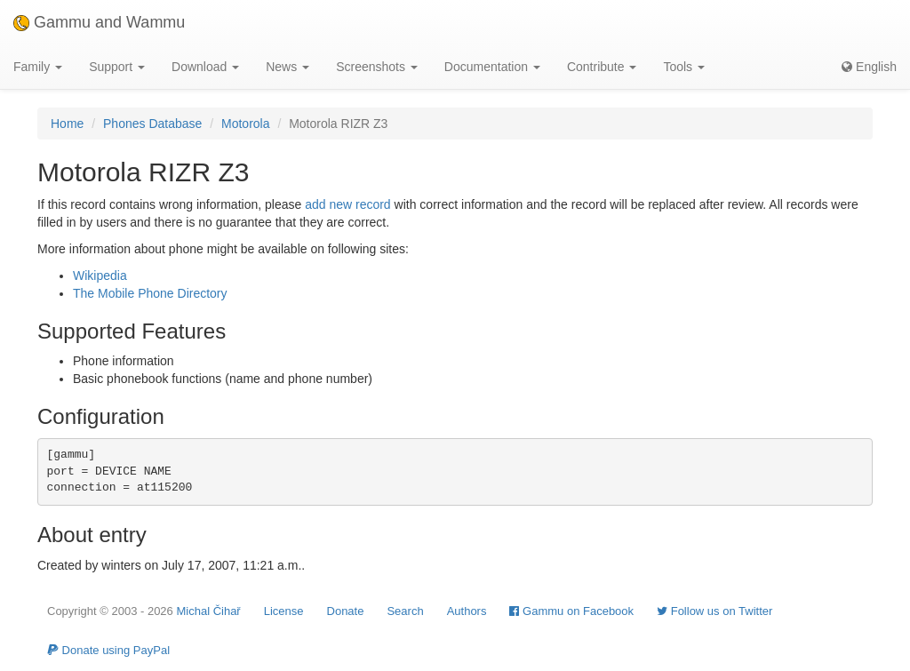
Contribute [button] (601, 67)
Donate (345, 611)
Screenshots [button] (377, 67)
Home (67, 123)
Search (405, 611)
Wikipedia (100, 275)
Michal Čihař (208, 611)
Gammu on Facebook (571, 611)
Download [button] (205, 67)
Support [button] (117, 67)
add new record (348, 204)
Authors (467, 611)
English (869, 67)
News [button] (287, 67)
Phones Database (152, 123)
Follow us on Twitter (714, 611)
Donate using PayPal (108, 650)
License (284, 611)
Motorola (245, 123)
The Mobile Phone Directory (150, 293)
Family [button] (37, 67)
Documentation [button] (492, 67)
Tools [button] (684, 67)
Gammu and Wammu (99, 22)
